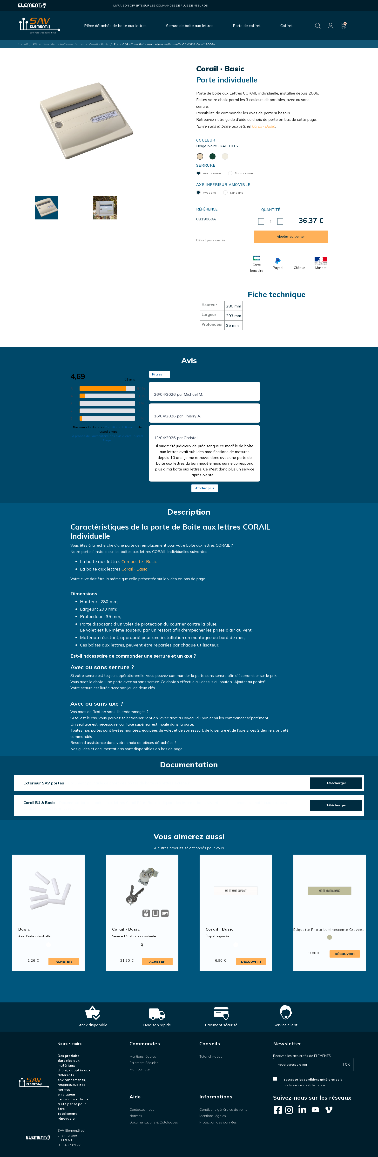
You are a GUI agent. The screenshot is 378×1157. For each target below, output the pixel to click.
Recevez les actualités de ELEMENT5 (302, 1056)
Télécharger (336, 783)
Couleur (205, 140)
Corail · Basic (263, 126)
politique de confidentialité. (304, 1085)
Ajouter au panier (291, 236)
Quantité (270, 209)
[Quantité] (270, 221)
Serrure (205, 165)
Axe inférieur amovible (223, 184)
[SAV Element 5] (39, 25)
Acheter (64, 961)
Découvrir (251, 961)
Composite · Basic (139, 561)
